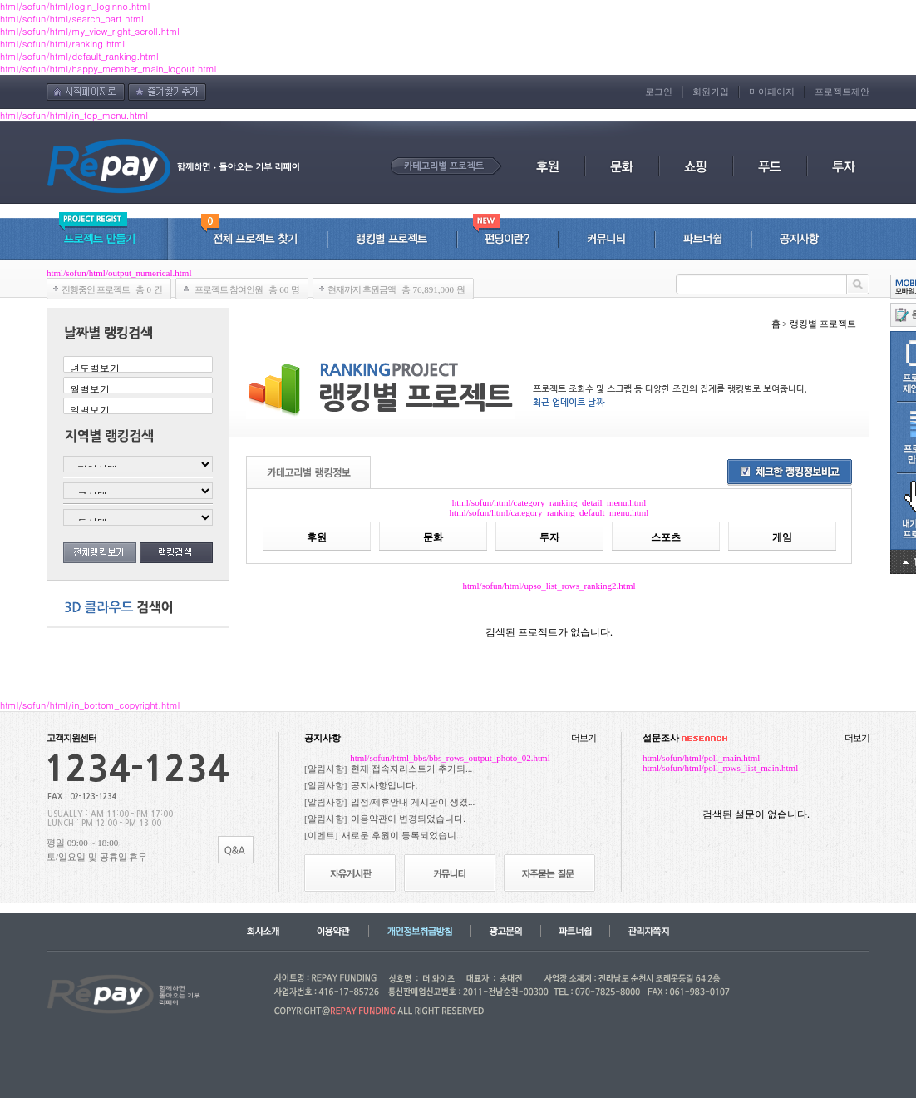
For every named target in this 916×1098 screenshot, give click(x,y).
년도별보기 (137, 368)
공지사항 (322, 738)
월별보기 (137, 389)
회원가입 (710, 91)
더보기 (583, 738)
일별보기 (137, 410)
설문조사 (685, 738)
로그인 (658, 91)
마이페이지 (772, 91)
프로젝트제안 (842, 91)
